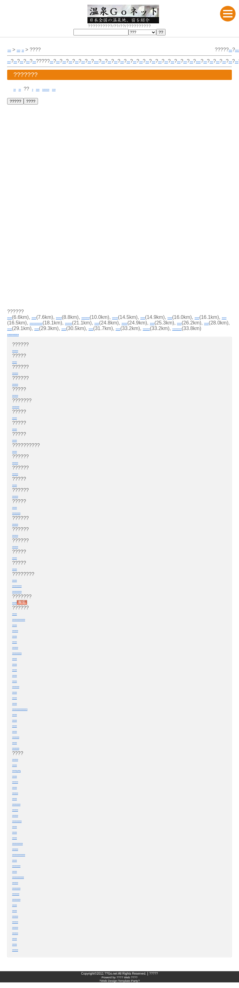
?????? (63, 88)
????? (221, 49)
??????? (111, 317)
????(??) (22, 775)
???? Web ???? (127, 983)
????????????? (30, 714)
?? (16, 88)
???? (156, 61)
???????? (147, 334)
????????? (21, 339)
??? (11, 49)
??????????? (111, 322)
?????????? (26, 882)
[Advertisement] (55, 267)
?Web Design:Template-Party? (119, 986)
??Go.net (111, 979)
